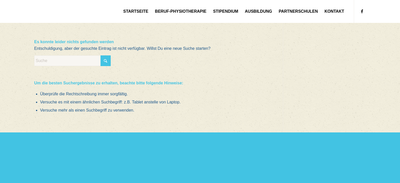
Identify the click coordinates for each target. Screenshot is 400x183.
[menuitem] (136, 11)
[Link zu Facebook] (362, 11)
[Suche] (72, 60)
